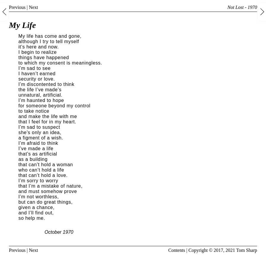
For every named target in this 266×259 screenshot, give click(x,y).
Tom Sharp (246, 250)
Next (33, 7)
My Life (22, 25)
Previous (17, 7)
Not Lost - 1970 (242, 7)
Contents (176, 250)
